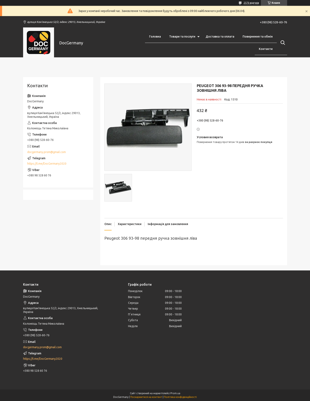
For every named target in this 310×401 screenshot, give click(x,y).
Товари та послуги (182, 36)
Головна (155, 36)
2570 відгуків (251, 2)
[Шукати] (282, 43)
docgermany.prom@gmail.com (46, 152)
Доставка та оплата (220, 36)
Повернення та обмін (258, 36)
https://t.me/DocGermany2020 (46, 163)
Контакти (266, 49)
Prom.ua (175, 393)
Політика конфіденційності (180, 397)
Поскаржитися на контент (146, 397)
